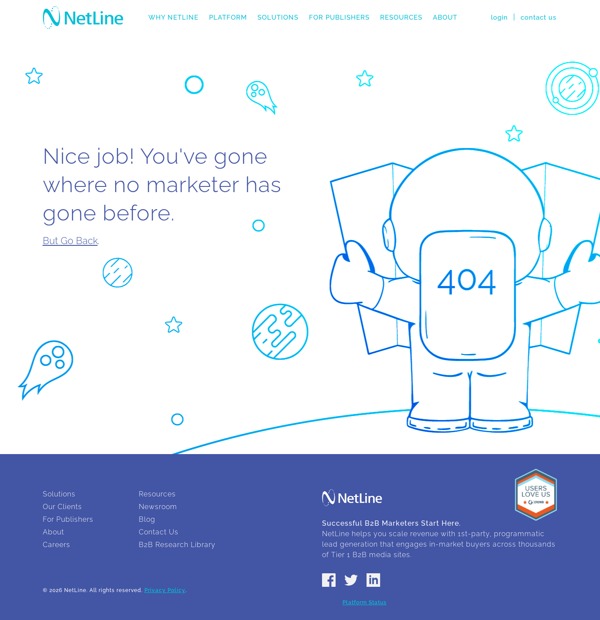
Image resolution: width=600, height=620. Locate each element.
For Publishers (339, 17)
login (499, 17)
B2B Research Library (177, 545)
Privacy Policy (164, 590)
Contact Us (158, 532)
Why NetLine (173, 17)
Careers (56, 545)
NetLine (83, 17)
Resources (401, 17)
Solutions (277, 17)
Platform (228, 17)
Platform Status (365, 602)
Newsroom (158, 507)
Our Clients (62, 507)
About (445, 17)
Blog (147, 519)
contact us (538, 17)
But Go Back (70, 240)
